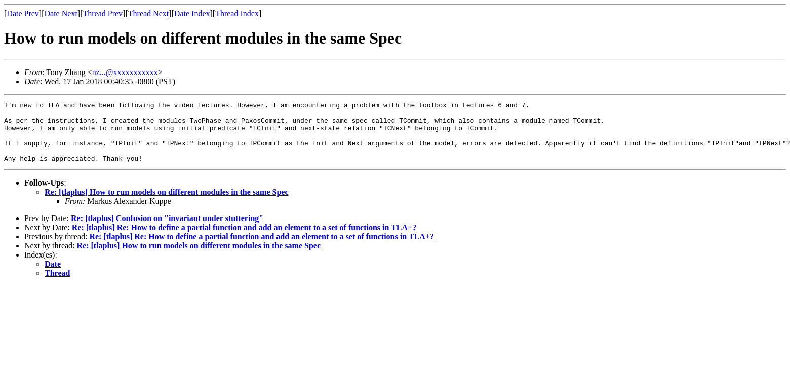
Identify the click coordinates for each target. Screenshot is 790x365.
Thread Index (237, 13)
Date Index (192, 13)
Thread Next (148, 13)
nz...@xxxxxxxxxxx (125, 72)
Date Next (61, 13)
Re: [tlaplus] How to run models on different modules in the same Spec (166, 204)
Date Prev (23, 13)
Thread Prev (103, 13)
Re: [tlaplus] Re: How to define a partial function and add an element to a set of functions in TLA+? (244, 239)
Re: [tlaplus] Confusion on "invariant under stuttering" (167, 230)
